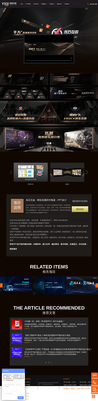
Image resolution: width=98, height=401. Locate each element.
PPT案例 (28, 4)
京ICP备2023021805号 (47, 384)
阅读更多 (27, 328)
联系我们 (67, 4)
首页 (22, 4)
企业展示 (27, 382)
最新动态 (59, 4)
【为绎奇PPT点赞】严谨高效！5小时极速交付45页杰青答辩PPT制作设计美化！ (58, 349)
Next (51, 362)
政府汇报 (27, 387)
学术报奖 (27, 385)
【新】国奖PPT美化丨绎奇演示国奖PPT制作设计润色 (47, 335)
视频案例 (43, 4)
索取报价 (80, 209)
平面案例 (51, 4)
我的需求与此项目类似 (80, 202)
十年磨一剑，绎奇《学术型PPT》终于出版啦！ (44, 321)
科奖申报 (36, 4)
